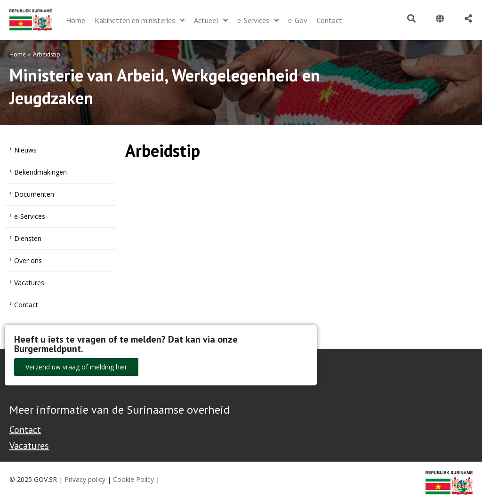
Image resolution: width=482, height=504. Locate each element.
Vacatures (29, 282)
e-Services (29, 216)
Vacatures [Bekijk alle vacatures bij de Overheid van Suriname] (29, 446)
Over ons (28, 260)
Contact (26, 304)
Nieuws (25, 149)
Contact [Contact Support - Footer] (25, 430)
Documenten (34, 194)
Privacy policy (84, 479)
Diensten (27, 238)
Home (17, 54)
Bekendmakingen (40, 172)
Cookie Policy (133, 479)
